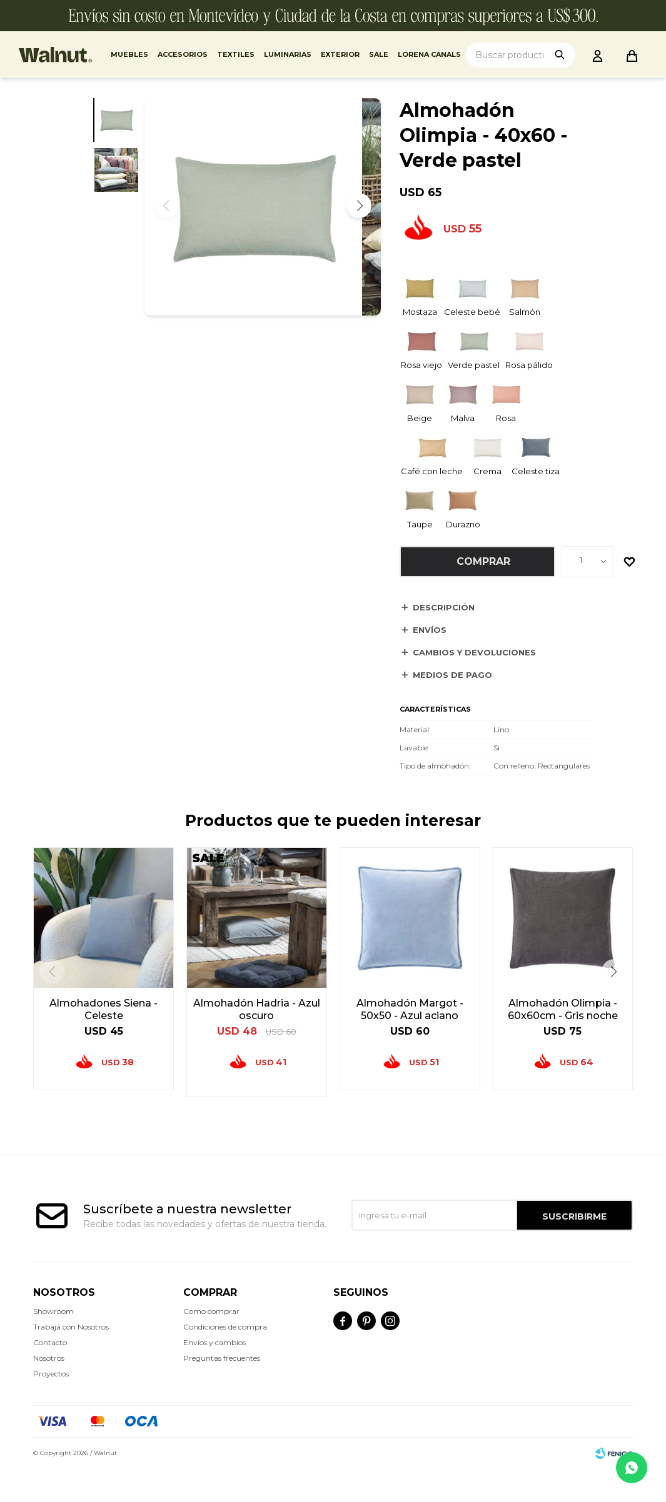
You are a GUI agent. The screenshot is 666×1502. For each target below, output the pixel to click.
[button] (358, 214)
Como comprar (211, 1311)
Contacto (50, 1342)
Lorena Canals (429, 54)
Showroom (53, 1311)
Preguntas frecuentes (221, 1358)
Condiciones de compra (225, 1326)
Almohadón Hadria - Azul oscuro (256, 1009)
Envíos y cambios (214, 1342)
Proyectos (51, 1373)
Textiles (236, 54)
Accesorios (183, 54)
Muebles (129, 54)
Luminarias (287, 54)
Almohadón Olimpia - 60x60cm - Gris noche (563, 1009)
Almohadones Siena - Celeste (103, 1009)
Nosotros (48, 1358)
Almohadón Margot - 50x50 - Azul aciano (409, 1009)
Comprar (483, 561)
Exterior (340, 54)
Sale (378, 54)
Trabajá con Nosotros (71, 1326)
